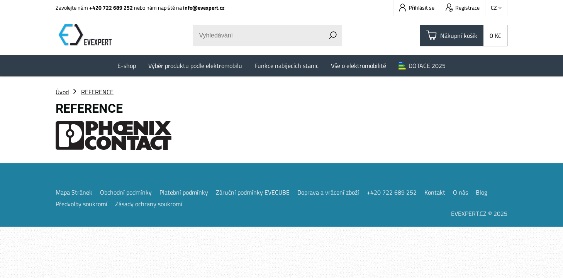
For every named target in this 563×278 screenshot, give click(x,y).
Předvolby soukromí (81, 204)
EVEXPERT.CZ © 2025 (479, 213)
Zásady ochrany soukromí (148, 204)
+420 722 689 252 (111, 7)
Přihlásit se (416, 7)
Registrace (463, 7)
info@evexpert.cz (203, 7)
